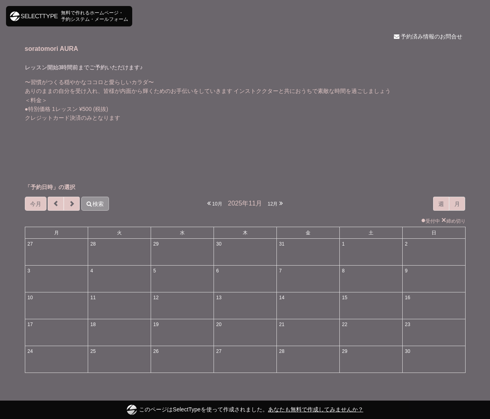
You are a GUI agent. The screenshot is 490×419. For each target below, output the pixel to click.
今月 (35, 204)
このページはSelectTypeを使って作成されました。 (245, 410)
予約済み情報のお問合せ (428, 36)
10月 (214, 203)
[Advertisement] (245, 153)
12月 (275, 203)
